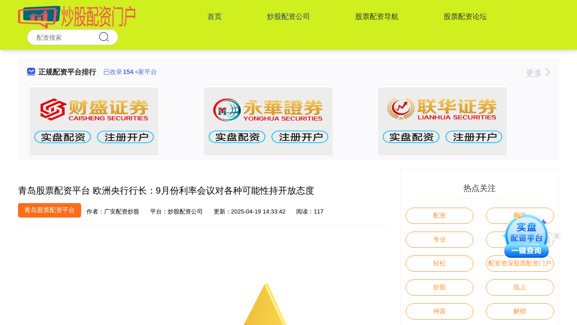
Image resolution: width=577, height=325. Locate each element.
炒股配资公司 (288, 16)
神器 (439, 311)
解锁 (519, 311)
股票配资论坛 (465, 16)
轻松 (439, 263)
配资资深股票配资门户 (519, 263)
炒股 (439, 287)
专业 (439, 239)
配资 (439, 215)
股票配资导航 (376, 16)
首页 (214, 16)
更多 (538, 73)
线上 (519, 287)
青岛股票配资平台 (49, 210)
